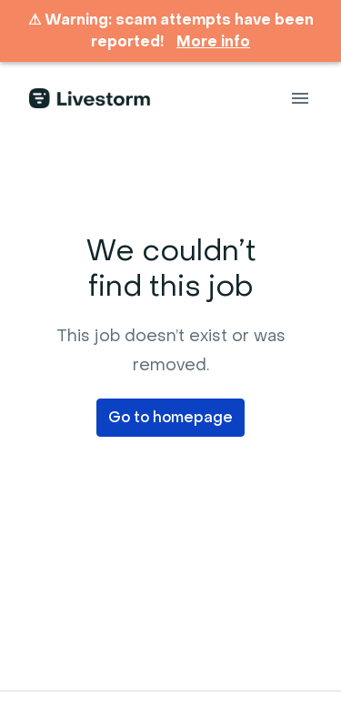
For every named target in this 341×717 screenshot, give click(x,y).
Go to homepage (170, 417)
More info (213, 42)
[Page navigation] (300, 98)
